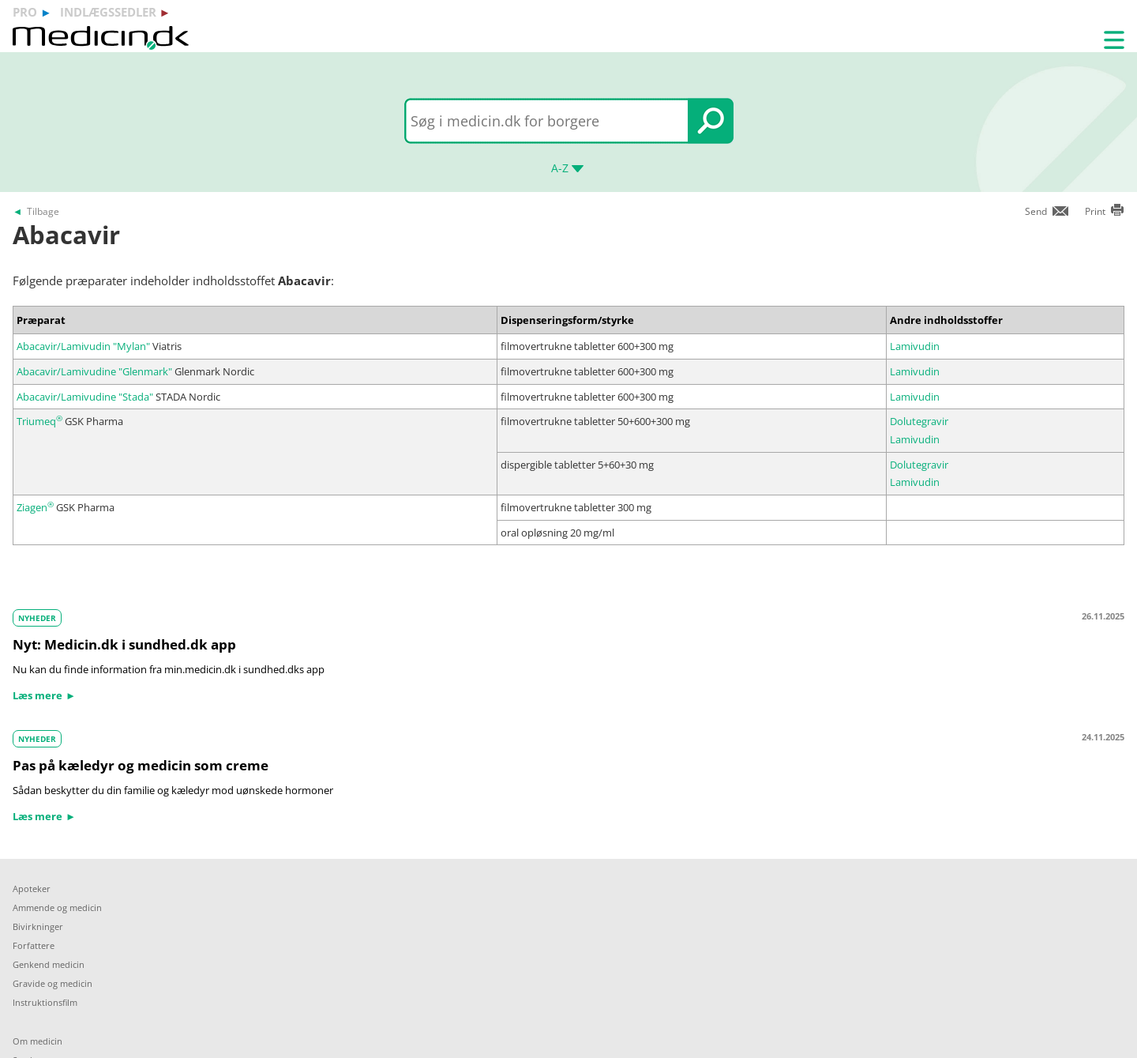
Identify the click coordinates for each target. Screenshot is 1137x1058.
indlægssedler (108, 12)
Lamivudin (915, 346)
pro (25, 12)
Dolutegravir (919, 421)
